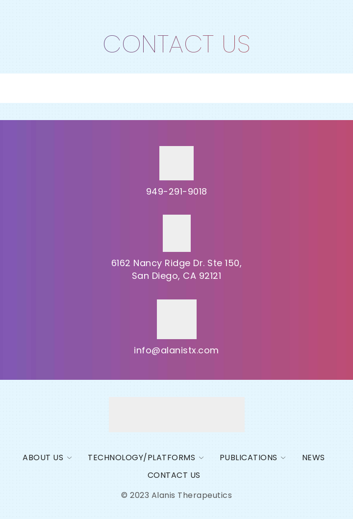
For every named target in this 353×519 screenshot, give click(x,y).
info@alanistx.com (176, 350)
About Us (43, 457)
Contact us (174, 475)
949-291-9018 (176, 191)
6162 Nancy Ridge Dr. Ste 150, (176, 263)
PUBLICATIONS (248, 457)
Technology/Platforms (141, 457)
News (313, 457)
